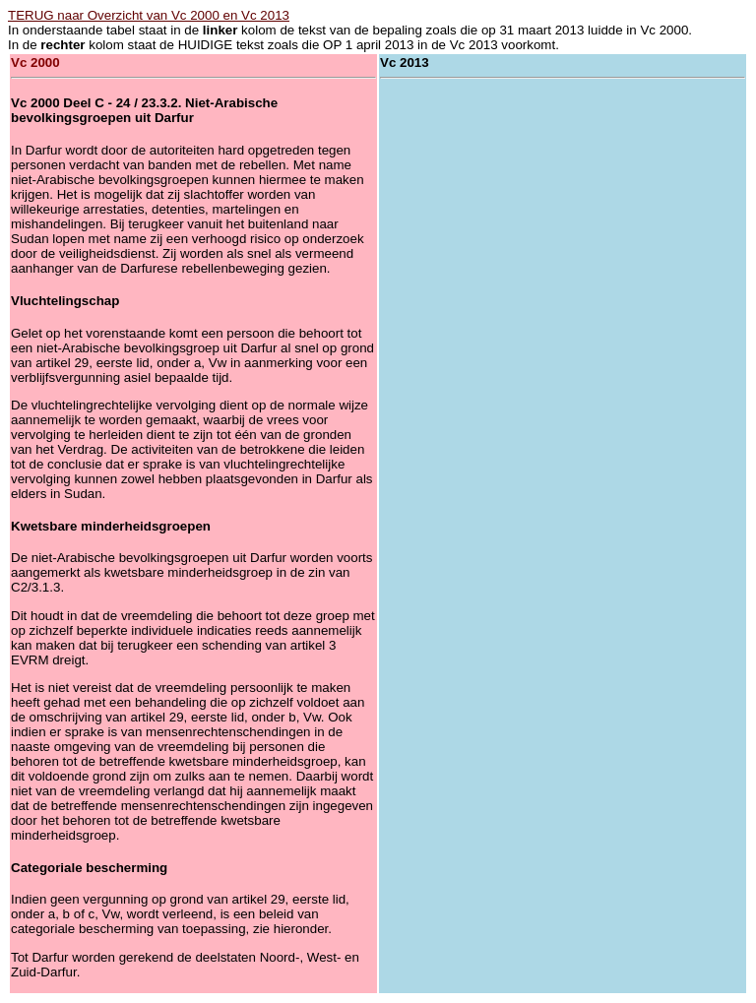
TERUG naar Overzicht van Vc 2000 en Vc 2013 (148, 15)
